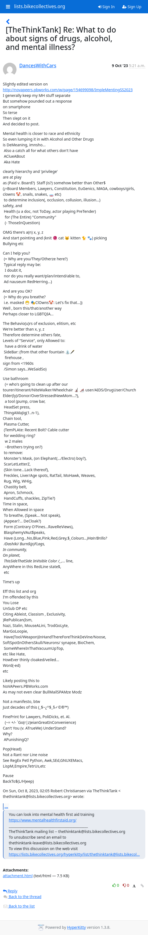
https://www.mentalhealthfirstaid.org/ (43, 820)
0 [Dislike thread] (126, 885)
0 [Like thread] (116, 885)
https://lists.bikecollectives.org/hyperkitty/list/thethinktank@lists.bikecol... (74, 854)
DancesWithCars (37, 65)
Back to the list (19, 906)
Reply (10, 890)
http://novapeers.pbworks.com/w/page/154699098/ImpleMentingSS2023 (68, 89)
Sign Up (132, 6)
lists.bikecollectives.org (39, 6)
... (6, 806)
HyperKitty (76, 927)
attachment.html (18, 875)
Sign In (106, 6)
